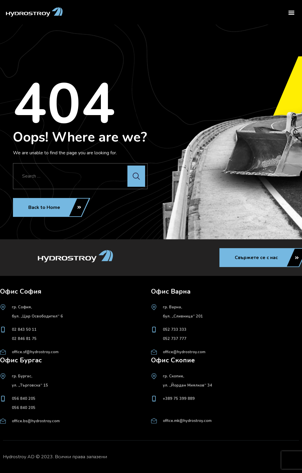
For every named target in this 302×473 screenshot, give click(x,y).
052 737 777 (174, 338)
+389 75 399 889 (179, 398)
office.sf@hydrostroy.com (35, 352)
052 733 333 (174, 329)
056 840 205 (23, 398)
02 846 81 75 (24, 338)
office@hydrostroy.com (184, 352)
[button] (291, 12)
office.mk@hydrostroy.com (187, 420)
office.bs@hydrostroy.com (36, 421)
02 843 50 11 (24, 329)
